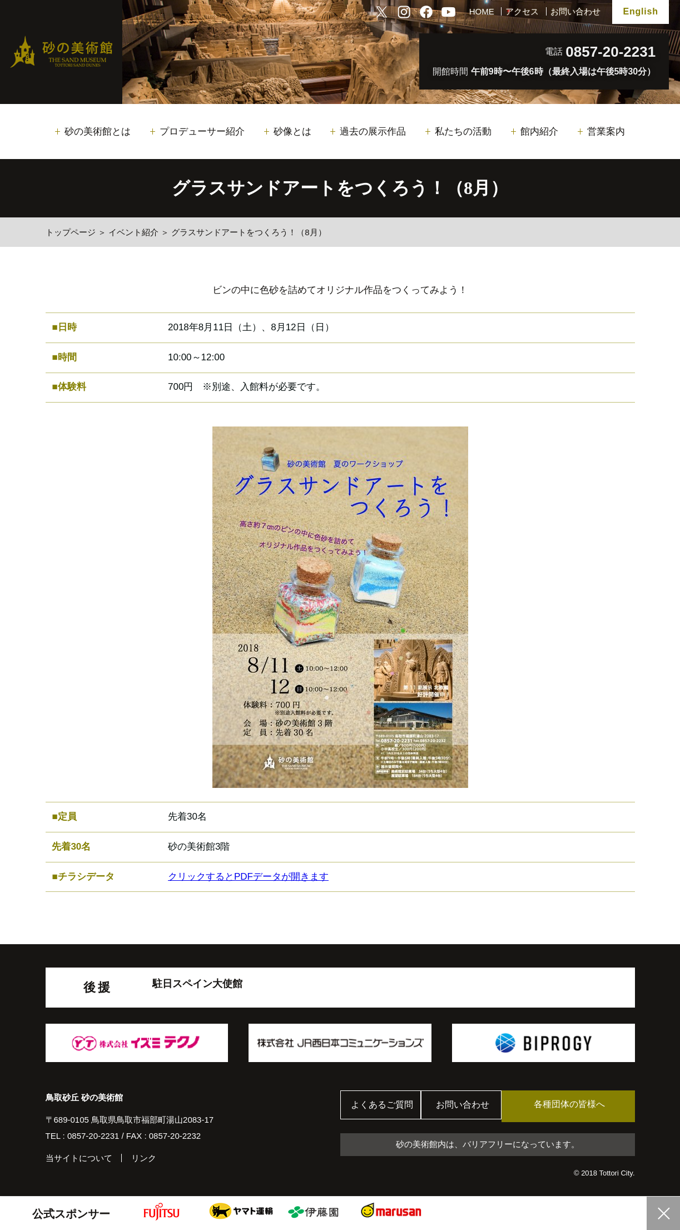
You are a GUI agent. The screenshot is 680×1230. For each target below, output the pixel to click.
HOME (481, 11)
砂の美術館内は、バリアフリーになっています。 (487, 1145)
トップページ (71, 232)
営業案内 (606, 131)
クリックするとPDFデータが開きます (248, 876)
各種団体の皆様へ (581, 1105)
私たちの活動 (463, 131)
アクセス (522, 11)
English (640, 11)
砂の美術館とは (97, 131)
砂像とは (292, 131)
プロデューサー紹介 (202, 131)
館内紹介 (539, 131)
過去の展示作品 (373, 131)
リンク (143, 1158)
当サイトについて (79, 1158)
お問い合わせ (575, 11)
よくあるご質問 (384, 1106)
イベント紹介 (133, 232)
